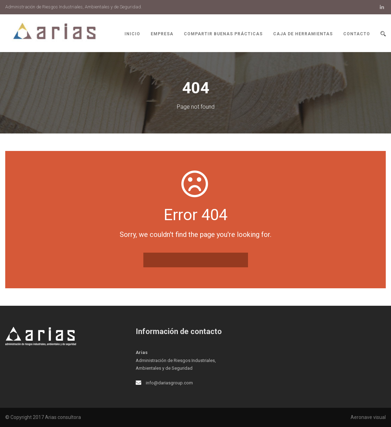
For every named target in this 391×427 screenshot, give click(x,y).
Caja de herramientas (303, 33)
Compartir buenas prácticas (223, 33)
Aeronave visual (368, 417)
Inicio (132, 33)
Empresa (162, 33)
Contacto (356, 33)
